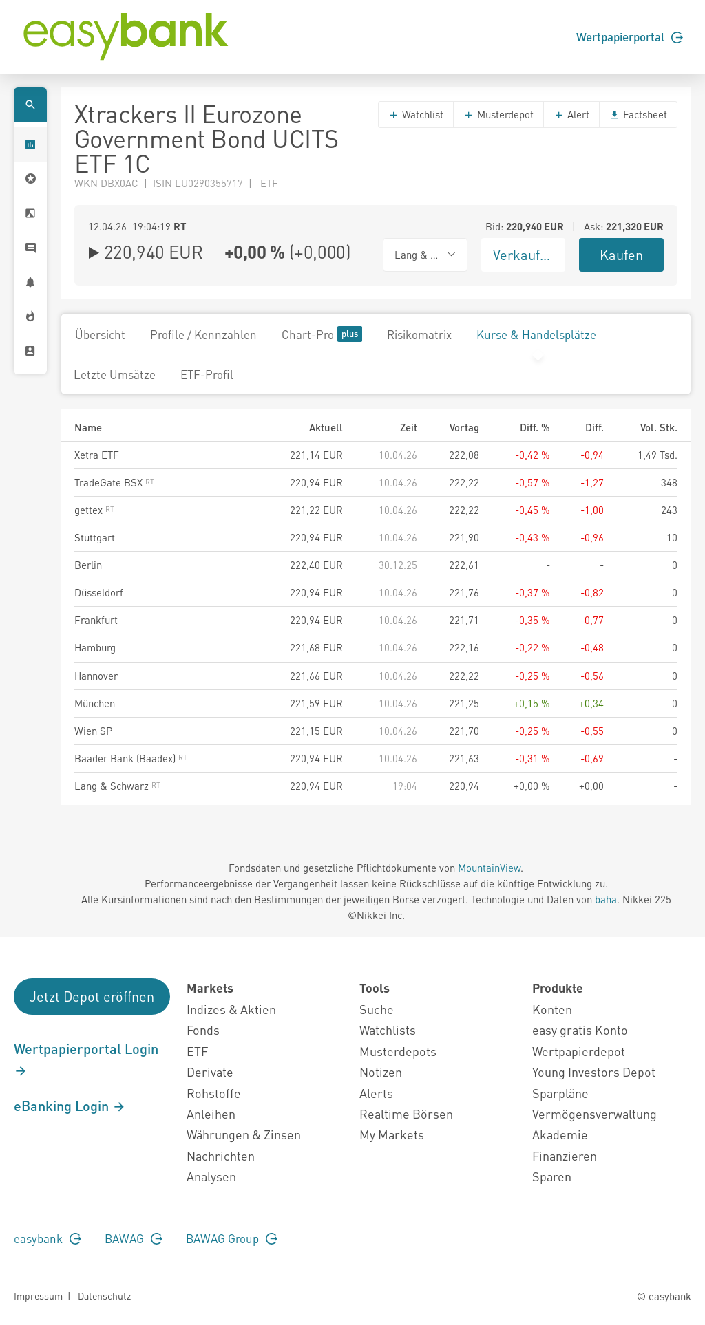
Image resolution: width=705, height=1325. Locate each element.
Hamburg (95, 647)
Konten (552, 1009)
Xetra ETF (96, 455)
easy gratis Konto (580, 1029)
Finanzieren (564, 1155)
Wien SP (93, 730)
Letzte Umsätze (115, 374)
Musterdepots (397, 1051)
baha (606, 899)
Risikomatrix (419, 334)
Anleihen (211, 1113)
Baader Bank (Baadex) (130, 758)
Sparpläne (560, 1093)
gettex (94, 510)
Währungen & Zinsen (244, 1134)
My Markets (391, 1134)
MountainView (489, 867)
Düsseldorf (98, 592)
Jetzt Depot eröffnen (92, 996)
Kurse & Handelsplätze (536, 334)
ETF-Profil (206, 374)
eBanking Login (70, 1105)
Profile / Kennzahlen (203, 334)
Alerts (376, 1093)
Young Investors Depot (593, 1071)
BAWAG (133, 1238)
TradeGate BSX (114, 482)
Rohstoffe (214, 1093)
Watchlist (415, 114)
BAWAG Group (231, 1238)
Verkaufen (524, 254)
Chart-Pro (322, 334)
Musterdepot (498, 114)
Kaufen (621, 254)
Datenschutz (104, 1295)
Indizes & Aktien (231, 1009)
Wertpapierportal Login (86, 1058)
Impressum (38, 1295)
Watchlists (387, 1029)
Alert (571, 114)
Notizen (380, 1071)
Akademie (560, 1134)
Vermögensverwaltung (594, 1113)
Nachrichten (221, 1155)
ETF (197, 1051)
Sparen (551, 1176)
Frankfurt (96, 620)
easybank (47, 1238)
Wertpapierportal (629, 36)
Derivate (210, 1071)
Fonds (203, 1029)
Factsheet (638, 114)
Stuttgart (94, 537)
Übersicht (100, 334)
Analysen (211, 1176)
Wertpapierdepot (578, 1051)
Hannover (96, 675)
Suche (376, 1009)
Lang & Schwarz (117, 786)
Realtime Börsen (406, 1113)
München (94, 703)
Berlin (88, 565)
